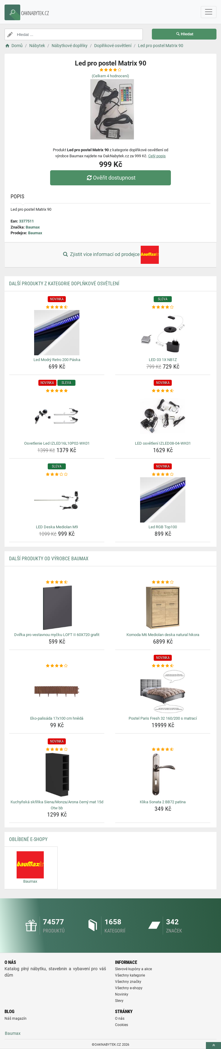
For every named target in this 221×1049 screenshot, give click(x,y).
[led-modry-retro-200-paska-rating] (56, 307)
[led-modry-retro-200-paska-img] (56, 332)
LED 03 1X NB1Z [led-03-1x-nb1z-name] (163, 359)
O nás (119, 1018)
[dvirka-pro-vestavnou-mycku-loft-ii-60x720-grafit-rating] (56, 582)
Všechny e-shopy (129, 988)
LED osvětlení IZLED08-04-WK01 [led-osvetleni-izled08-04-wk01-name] (163, 443)
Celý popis (157, 156)
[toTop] (213, 1045)
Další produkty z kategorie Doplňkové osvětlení (64, 283)
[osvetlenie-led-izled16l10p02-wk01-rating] (56, 391)
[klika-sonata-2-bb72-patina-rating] (162, 750)
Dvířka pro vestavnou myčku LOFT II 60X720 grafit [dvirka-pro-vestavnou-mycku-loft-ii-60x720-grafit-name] (56, 634)
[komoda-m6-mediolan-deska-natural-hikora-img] (162, 607)
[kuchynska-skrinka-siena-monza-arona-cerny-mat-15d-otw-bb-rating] (56, 750)
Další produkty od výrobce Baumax (48, 558)
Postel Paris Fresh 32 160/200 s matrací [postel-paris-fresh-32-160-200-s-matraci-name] (163, 718)
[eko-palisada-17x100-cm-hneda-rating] (56, 666)
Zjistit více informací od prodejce (110, 255)
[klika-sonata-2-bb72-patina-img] (162, 775)
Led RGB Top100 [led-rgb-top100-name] (163, 527)
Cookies (121, 1025)
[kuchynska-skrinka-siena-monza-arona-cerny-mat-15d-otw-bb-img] (56, 775)
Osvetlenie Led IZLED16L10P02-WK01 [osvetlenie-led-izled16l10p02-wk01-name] (57, 443)
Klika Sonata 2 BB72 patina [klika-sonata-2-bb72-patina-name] (163, 802)
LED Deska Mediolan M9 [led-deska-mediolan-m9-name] (57, 527)
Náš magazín (16, 1018)
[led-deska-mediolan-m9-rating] (56, 475)
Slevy (119, 1001)
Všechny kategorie (130, 975)
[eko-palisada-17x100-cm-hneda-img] (56, 691)
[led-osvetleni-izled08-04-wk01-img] (162, 416)
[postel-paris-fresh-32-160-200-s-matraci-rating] (162, 666)
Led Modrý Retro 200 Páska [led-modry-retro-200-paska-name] (57, 359)
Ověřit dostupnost (110, 178)
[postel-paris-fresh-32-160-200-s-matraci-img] (162, 691)
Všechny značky (128, 982)
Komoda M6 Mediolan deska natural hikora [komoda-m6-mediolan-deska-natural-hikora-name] (163, 634)
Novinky (121, 994)
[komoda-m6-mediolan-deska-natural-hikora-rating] (162, 582)
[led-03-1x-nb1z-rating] (162, 307)
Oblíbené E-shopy (28, 839)
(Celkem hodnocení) (110, 76)
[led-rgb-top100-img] (162, 500)
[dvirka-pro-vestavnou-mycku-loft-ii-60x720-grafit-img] (56, 607)
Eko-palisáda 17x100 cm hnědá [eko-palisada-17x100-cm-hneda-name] (56, 718)
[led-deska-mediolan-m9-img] (56, 500)
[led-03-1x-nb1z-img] (162, 332)
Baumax (33, 227)
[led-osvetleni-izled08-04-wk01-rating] (162, 391)
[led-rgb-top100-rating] (162, 475)
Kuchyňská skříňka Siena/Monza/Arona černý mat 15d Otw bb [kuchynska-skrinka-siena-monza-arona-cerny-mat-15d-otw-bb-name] (57, 805)
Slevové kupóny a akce (133, 969)
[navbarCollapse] (208, 12)
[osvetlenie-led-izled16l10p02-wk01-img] (56, 416)
